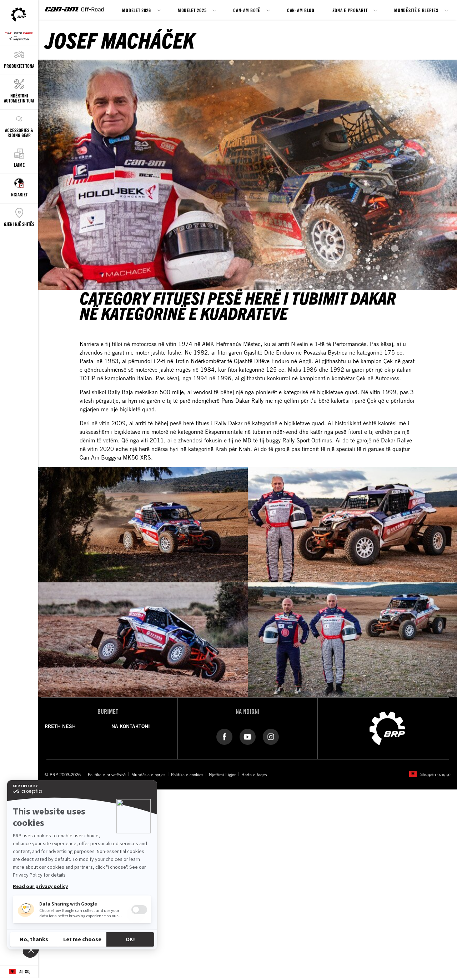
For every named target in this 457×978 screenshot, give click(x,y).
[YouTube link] (248, 736)
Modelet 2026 (136, 10)
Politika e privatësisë (107, 774)
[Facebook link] (224, 736)
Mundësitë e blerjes (416, 10)
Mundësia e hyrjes (148, 774)
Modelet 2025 (192, 10)
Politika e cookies (187, 774)
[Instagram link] (271, 736)
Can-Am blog (301, 10)
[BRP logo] (387, 727)
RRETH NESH (60, 726)
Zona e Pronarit (350, 10)
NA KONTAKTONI (130, 726)
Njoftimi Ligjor (222, 774)
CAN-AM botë (246, 10)
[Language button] (19, 972)
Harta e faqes (254, 774)
